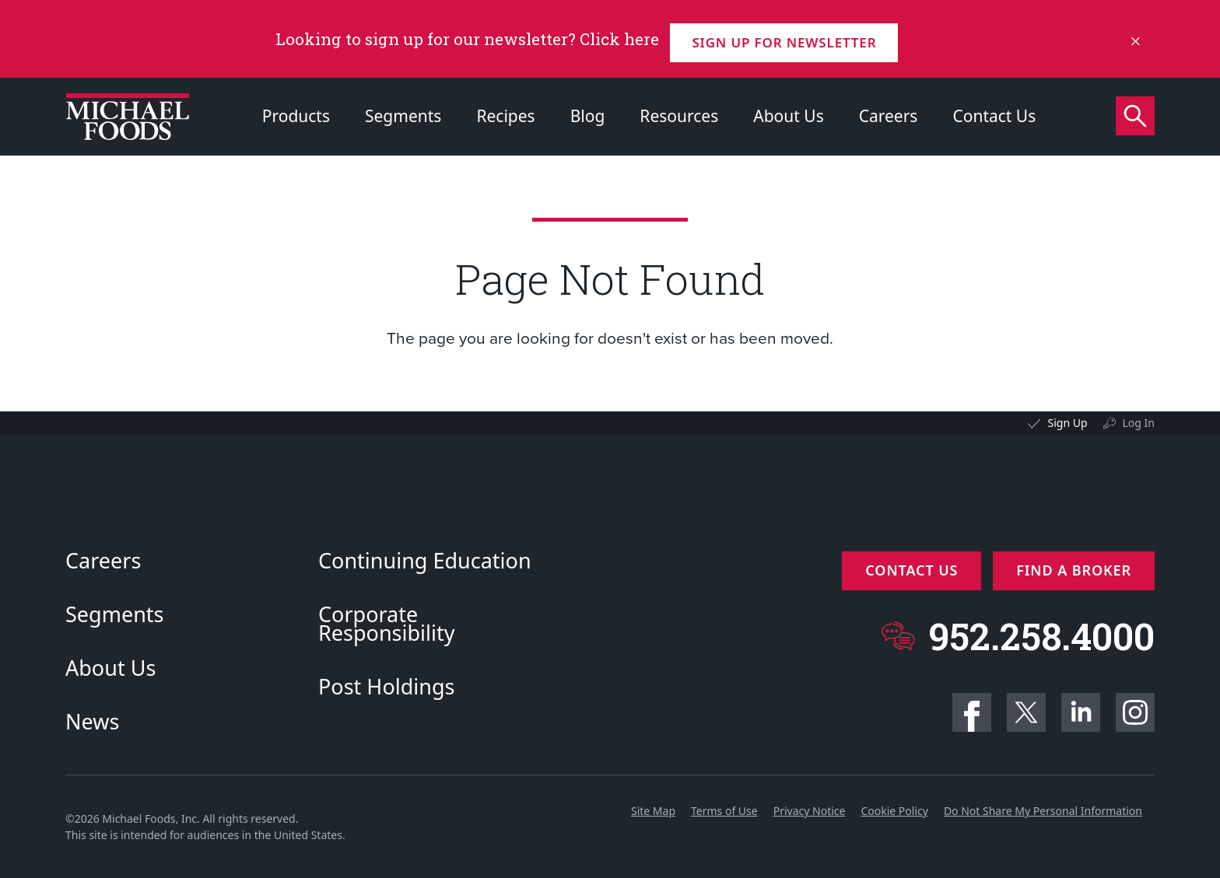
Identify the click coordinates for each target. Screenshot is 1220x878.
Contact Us (994, 116)
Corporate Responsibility (386, 623)
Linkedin (1080, 712)
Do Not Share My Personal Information (1043, 810)
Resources (679, 116)
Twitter (1026, 712)
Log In (1139, 422)
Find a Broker (1073, 570)
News (92, 721)
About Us (788, 116)
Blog (587, 116)
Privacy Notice (809, 810)
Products (296, 116)
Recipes (505, 116)
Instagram (1135, 712)
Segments (403, 116)
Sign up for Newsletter (790, 39)
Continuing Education (424, 560)
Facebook (971, 712)
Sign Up (1067, 422)
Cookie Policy (894, 810)
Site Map (653, 810)
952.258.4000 (1041, 628)
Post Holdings (386, 686)
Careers (888, 116)
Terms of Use (724, 810)
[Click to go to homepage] (127, 116)
